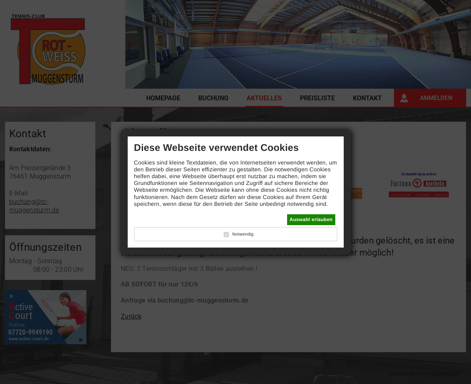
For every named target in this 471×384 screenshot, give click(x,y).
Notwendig (242, 234)
